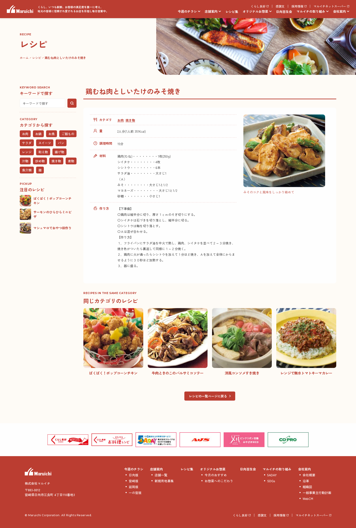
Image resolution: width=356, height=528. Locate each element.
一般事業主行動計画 (317, 492)
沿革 (306, 481)
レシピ (36, 58)
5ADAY (272, 475)
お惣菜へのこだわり (219, 481)
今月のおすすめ (216, 475)
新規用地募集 (164, 481)
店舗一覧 (161, 475)
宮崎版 (133, 481)
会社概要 (309, 475)
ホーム (24, 58)
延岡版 (133, 486)
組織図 (307, 486)
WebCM (308, 498)
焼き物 (130, 120)
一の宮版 (135, 492)
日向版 (133, 475)
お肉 (120, 120)
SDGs (271, 481)
